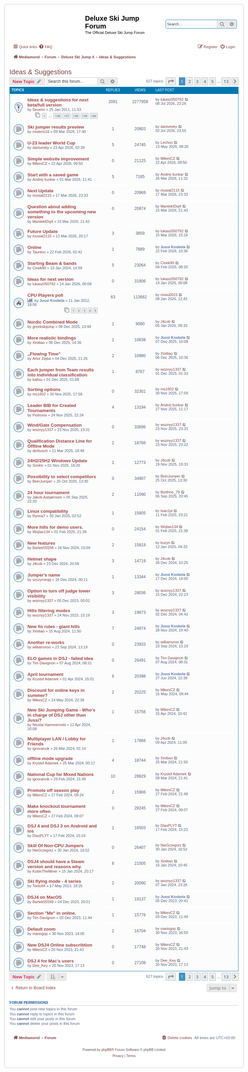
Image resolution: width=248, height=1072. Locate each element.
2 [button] (189, 81)
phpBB (106, 1050)
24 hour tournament (48, 492)
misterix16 (41, 132)
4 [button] (205, 81)
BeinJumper (43, 481)
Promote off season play (53, 790)
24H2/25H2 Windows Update (57, 460)
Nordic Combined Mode (52, 322)
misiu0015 (169, 295)
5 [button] (212, 81)
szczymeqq (42, 580)
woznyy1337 (171, 369)
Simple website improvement (58, 158)
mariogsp (40, 934)
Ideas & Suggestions (40, 72)
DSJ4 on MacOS (44, 897)
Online (34, 247)
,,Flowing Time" (44, 353)
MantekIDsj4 (43, 221)
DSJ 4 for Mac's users (50, 960)
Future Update (42, 231)
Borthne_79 (170, 492)
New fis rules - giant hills (53, 626)
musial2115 (42, 195)
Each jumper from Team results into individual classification (60, 372)
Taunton (39, 252)
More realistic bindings (51, 337)
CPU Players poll (45, 295)
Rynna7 (39, 516)
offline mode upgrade (50, 758)
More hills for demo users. (55, 527)
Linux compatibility (47, 511)
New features (41, 543)
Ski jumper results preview (55, 127)
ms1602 (39, 394)
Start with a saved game (52, 174)
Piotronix (40, 415)
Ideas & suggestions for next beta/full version (57, 102)
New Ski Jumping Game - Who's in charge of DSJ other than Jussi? (61, 715)
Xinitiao (39, 342)
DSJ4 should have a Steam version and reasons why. (55, 864)
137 (66, 116)
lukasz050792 (172, 99)
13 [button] (226, 81)
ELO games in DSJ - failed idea (60, 658)
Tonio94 (39, 886)
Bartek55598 (43, 548)
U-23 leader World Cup (51, 142)
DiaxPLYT (41, 836)
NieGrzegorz (43, 850)
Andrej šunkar (44, 179)
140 (93, 116)
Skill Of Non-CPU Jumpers (55, 845)
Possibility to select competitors (61, 476)
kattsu (37, 379)
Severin (39, 110)
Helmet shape (42, 559)
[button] (171, 81)
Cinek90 (39, 268)
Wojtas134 (41, 532)
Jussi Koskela (173, 247)
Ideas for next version (50, 279)
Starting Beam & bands (52, 263)
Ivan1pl (166, 511)
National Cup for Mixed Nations (60, 774)
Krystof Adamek (46, 679)
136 (57, 116)
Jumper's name (43, 575)
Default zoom (41, 929)
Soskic (38, 465)
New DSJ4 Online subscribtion (59, 945)
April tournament (45, 674)
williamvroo (42, 647)
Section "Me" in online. (51, 913)
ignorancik (41, 748)
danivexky (169, 126)
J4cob (165, 321)
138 (75, 116)
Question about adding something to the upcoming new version (61, 211)
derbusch (40, 451)
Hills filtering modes (48, 610)
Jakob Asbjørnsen (47, 497)
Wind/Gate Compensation (54, 425)
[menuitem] (45, 47)
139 (84, 116)
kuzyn (165, 543)
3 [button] (197, 81)
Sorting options (43, 389)
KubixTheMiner (45, 871)
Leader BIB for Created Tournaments (51, 408)
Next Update (40, 190)
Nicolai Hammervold (49, 725)
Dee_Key (40, 965)
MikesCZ (40, 163)
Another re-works (45, 642)
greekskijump (44, 327)
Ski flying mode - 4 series (54, 881)
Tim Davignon (44, 663)
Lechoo (167, 142)
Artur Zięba (42, 358)
